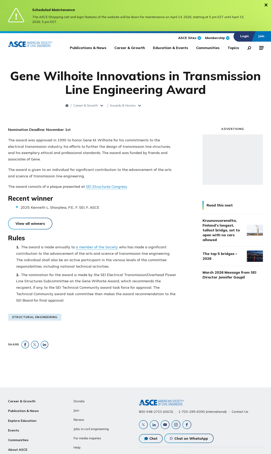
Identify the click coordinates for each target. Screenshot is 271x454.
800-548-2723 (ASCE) (156, 412)
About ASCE (17, 449)
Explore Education (22, 420)
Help (77, 447)
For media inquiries (87, 438)
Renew (78, 420)
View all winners (30, 223)
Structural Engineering (34, 317)
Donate (79, 401)
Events (13, 430)
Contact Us (240, 412)
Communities (207, 47)
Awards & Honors (155, 105)
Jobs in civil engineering (91, 429)
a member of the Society (97, 247)
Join (76, 410)
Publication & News (23, 411)
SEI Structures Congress (106, 186)
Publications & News (88, 47)
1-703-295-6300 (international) (202, 412)
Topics (233, 47)
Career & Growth (129, 47)
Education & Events (170, 47)
